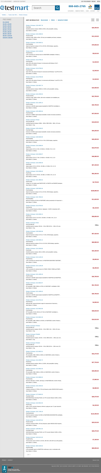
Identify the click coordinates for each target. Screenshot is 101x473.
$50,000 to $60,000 (7, 28)
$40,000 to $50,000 (7, 26)
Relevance (44, 20)
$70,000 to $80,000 (7, 31)
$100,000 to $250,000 (7, 37)
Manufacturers (79, 11)
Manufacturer (63, 20)
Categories (71, 11)
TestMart (4, 14)
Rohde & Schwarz (23, 14)
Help (98, 11)
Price (53, 20)
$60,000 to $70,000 (7, 30)
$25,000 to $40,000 (7, 24)
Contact (10, 460)
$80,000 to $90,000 (7, 33)
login (87, 11)
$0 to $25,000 (6, 22)
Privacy (4, 460)
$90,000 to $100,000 (7, 35)
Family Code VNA (12, 14)
